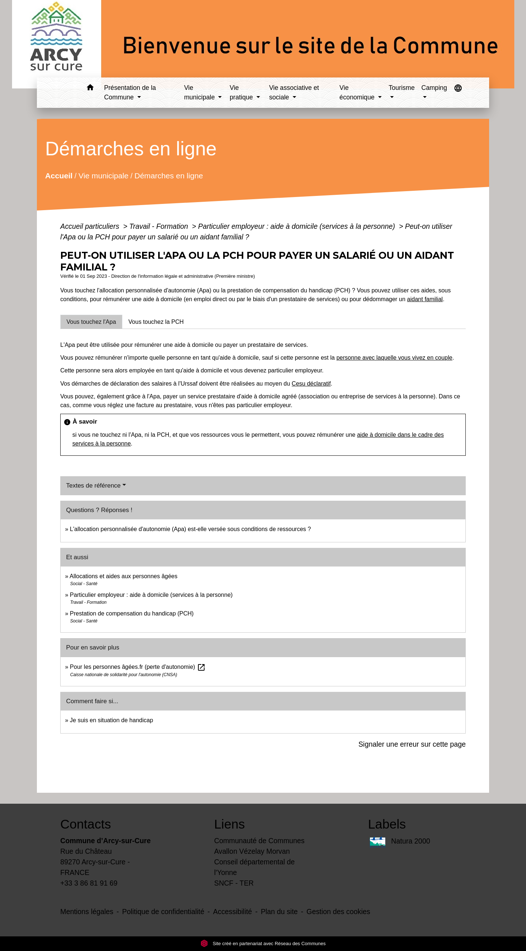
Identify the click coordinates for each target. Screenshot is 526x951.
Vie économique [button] (357, 92)
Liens (229, 824)
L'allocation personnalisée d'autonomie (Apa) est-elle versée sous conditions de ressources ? (190, 529)
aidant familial (425, 299)
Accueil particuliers (90, 226)
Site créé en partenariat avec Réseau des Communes (263, 943)
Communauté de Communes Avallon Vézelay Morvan (259, 846)
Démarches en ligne (168, 175)
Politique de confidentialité (163, 912)
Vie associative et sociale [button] (294, 92)
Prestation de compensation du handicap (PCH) (132, 613)
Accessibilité (232, 912)
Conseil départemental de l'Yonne (254, 867)
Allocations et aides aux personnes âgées (123, 576)
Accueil (58, 175)
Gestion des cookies (338, 912)
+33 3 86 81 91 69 (89, 883)
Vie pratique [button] (242, 92)
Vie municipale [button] (200, 92)
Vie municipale (104, 175)
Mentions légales (86, 912)
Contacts (85, 824)
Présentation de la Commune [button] (130, 92)
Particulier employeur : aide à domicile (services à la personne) (297, 226)
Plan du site (279, 912)
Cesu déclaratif (311, 383)
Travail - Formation (159, 226)
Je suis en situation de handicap (111, 720)
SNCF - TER (234, 883)
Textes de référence (93, 485)
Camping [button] (434, 87)
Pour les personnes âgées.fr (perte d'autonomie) (137, 667)
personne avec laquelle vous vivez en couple (394, 358)
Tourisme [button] (402, 87)
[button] (90, 88)
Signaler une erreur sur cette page (412, 744)
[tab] (91, 322)
